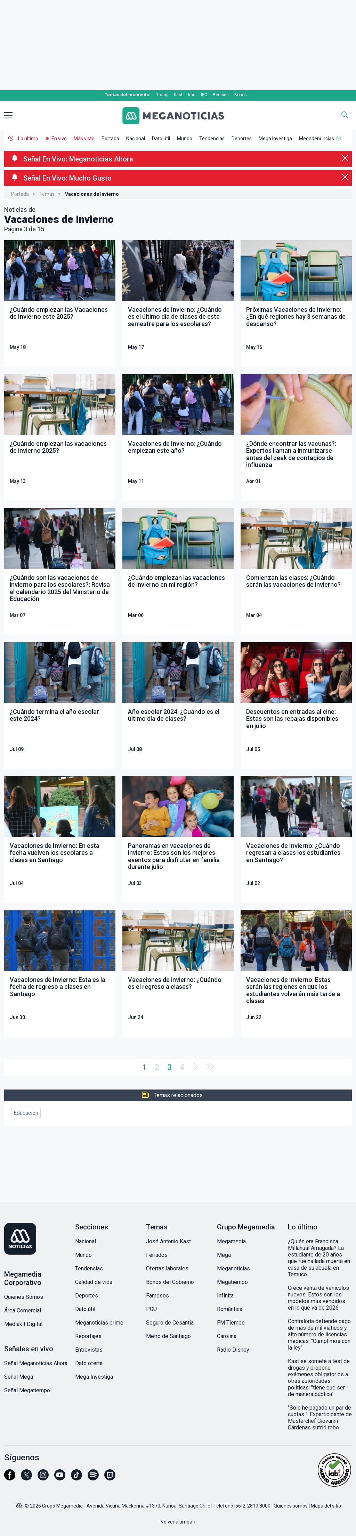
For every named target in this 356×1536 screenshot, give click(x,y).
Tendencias (212, 138)
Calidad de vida (93, 1282)
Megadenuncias (316, 138)
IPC (204, 94)
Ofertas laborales (167, 1268)
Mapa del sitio (326, 1506)
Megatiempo (232, 1282)
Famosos (157, 1295)
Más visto (84, 138)
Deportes (242, 138)
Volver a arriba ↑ (178, 1522)
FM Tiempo (231, 1322)
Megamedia (231, 1241)
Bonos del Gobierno (170, 1282)
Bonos (240, 94)
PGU (151, 1309)
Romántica (229, 1309)
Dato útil (161, 138)
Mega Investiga (275, 138)
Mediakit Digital (23, 1324)
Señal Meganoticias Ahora (35, 1363)
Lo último (28, 138)
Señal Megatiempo (27, 1390)
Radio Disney (233, 1349)
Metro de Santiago (168, 1336)
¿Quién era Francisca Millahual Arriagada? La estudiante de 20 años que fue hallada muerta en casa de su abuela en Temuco (319, 1258)
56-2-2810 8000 (252, 1506)
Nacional (135, 138)
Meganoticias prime (99, 1322)
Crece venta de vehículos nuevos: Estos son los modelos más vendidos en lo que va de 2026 (318, 1298)
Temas (47, 194)
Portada (110, 138)
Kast (178, 94)
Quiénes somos (291, 1506)
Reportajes (88, 1336)
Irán (191, 94)
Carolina (226, 1336)
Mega (224, 1255)
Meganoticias (233, 1268)
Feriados (157, 1255)
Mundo (184, 138)
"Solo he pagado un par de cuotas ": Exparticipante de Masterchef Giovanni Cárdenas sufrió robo (320, 1417)
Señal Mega (18, 1377)
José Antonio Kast (168, 1241)
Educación (26, 1113)
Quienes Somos (23, 1297)
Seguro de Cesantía (170, 1322)
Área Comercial (22, 1310)
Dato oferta (89, 1363)
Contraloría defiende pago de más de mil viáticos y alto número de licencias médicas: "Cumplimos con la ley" (319, 1334)
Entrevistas (89, 1349)
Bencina (221, 94)
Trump (162, 94)
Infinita (225, 1295)
